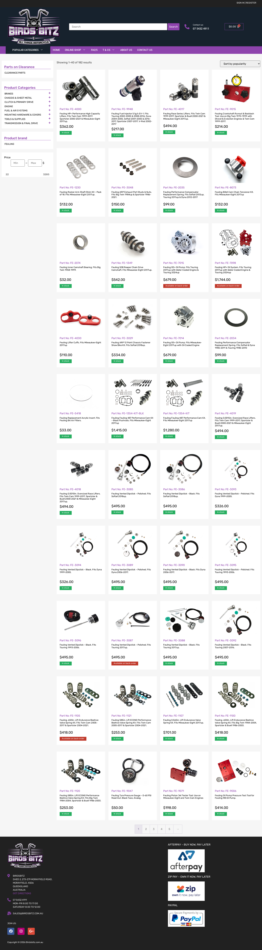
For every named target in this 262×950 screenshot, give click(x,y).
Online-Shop (75, 49)
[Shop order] (240, 64)
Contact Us (144, 49)
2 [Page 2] (146, 829)
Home (56, 49)
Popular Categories (27, 49)
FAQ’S (94, 49)
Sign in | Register (246, 3)
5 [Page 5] (169, 829)
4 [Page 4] (161, 829)
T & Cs (108, 49)
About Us (126, 49)
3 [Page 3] (154, 829)
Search (173, 26)
